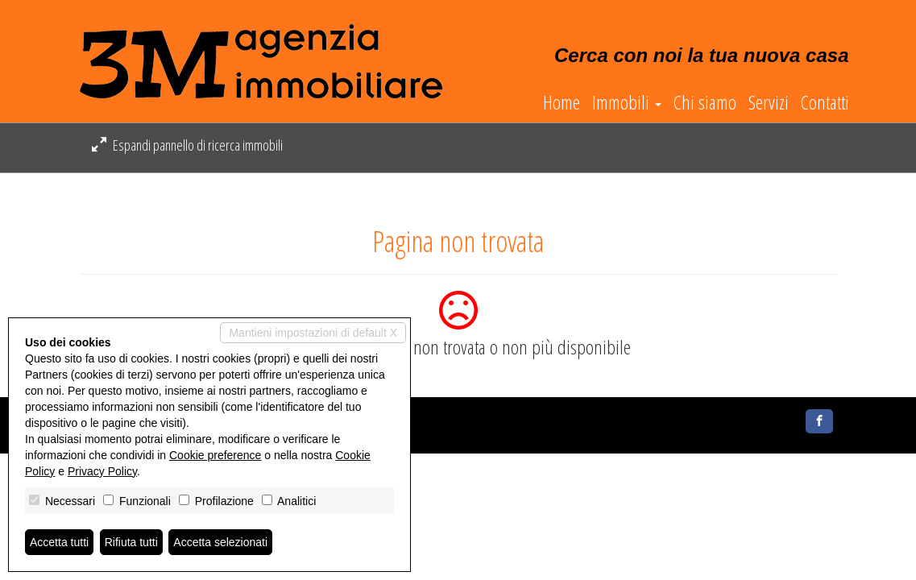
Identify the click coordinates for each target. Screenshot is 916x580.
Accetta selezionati (220, 542)
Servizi (768, 102)
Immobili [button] (626, 102)
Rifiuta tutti (131, 542)
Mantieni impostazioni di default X (313, 332)
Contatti (825, 102)
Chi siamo (705, 102)
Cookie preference (215, 455)
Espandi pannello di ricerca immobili (187, 145)
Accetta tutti (59, 542)
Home (561, 102)
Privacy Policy (102, 471)
